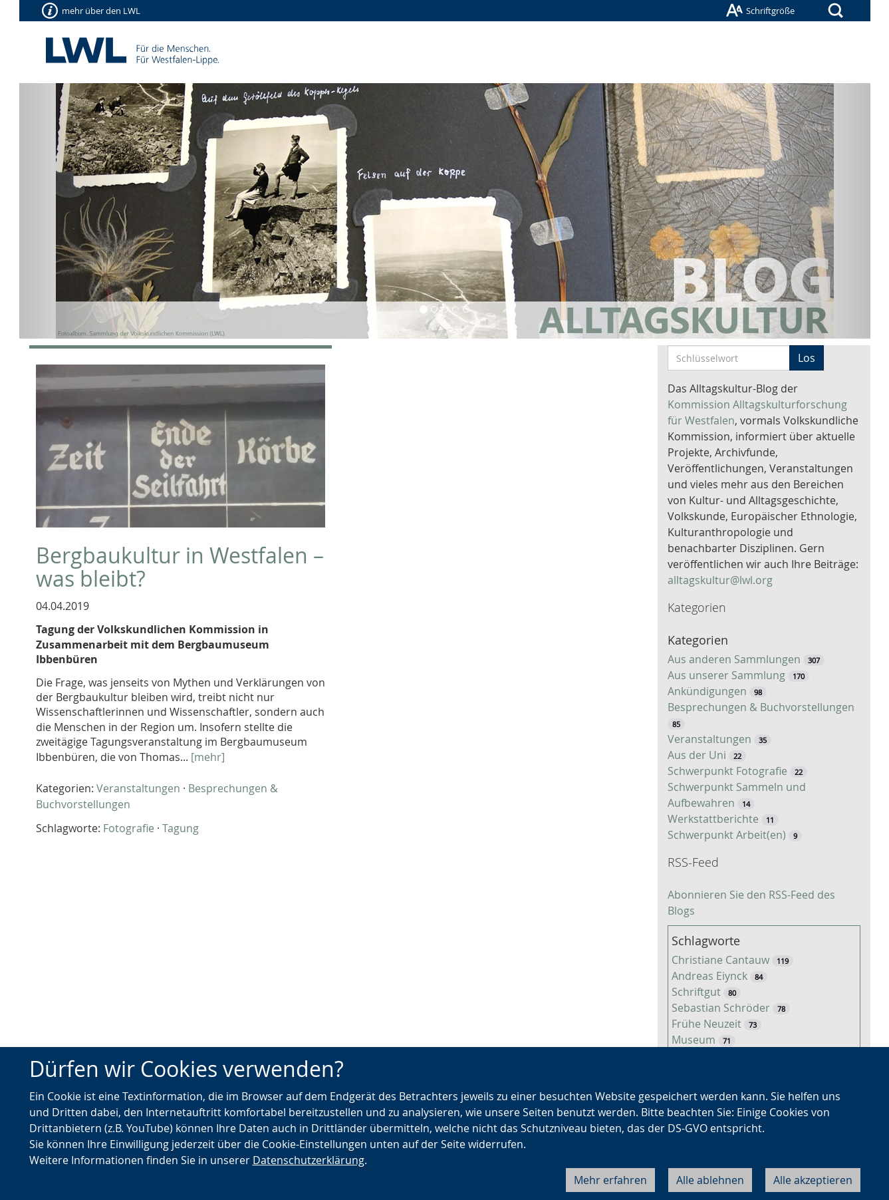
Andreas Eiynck (709, 976)
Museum (693, 1039)
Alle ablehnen (710, 1180)
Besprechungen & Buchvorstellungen (761, 707)
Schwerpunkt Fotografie (727, 771)
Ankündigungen (707, 691)
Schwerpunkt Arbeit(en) (727, 834)
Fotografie (128, 828)
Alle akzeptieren (812, 1180)
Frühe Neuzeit (706, 1023)
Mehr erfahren (610, 1180)
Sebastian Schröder (721, 1007)
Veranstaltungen (138, 788)
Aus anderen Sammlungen (734, 659)
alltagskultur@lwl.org (720, 580)
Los (806, 358)
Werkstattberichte (713, 819)
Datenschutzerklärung (308, 1160)
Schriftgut (696, 991)
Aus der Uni (697, 755)
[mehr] (208, 757)
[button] (83, 211)
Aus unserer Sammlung (726, 675)
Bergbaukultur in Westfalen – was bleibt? (180, 567)
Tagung (180, 828)
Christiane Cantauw (720, 960)
